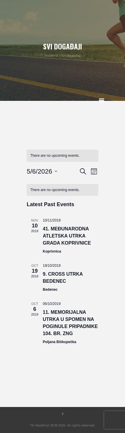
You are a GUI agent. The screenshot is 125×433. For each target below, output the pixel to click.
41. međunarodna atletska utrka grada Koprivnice (67, 235)
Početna (51, 55)
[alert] (62, 156)
